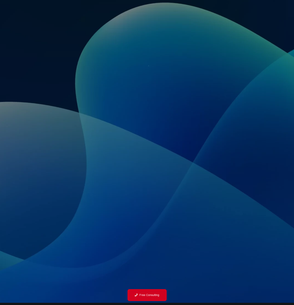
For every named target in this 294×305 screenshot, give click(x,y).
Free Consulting (147, 295)
